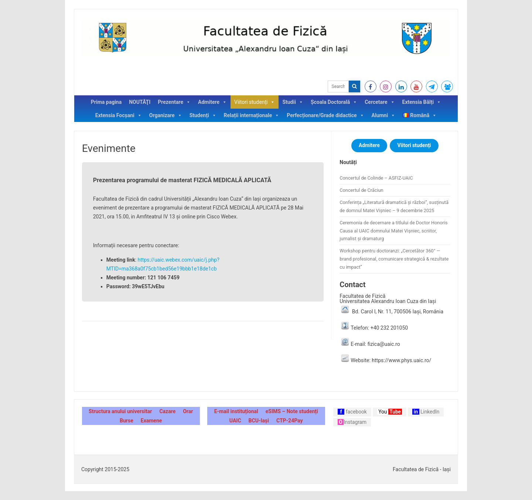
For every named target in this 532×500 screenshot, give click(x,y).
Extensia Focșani (118, 115)
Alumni (384, 115)
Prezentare (174, 102)
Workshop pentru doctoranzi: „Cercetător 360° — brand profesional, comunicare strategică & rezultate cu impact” (394, 259)
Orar (188, 411)
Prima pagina (106, 102)
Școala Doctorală (334, 102)
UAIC (235, 421)
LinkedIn (425, 412)
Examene (151, 421)
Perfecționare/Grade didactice (325, 115)
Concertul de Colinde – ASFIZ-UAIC (376, 178)
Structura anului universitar (120, 411)
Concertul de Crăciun (361, 190)
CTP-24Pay (289, 421)
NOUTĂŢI (139, 102)
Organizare (165, 115)
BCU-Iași (259, 421)
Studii (292, 102)
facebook (352, 412)
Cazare (167, 411)
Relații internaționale (252, 115)
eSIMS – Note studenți (292, 411)
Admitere (212, 102)
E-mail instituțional (236, 411)
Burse (126, 421)
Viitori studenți (254, 102)
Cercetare (380, 102)
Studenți (203, 115)
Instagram (352, 422)
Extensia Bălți (421, 102)
